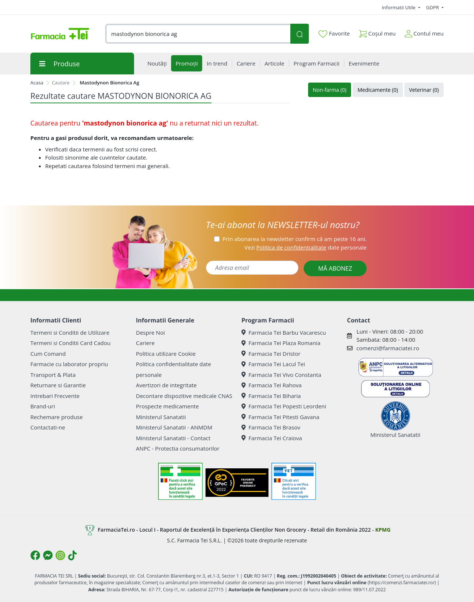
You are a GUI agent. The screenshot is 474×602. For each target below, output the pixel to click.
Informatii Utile (399, 7)
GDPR (433, 7)
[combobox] (197, 34)
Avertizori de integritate (166, 385)
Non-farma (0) (330, 89)
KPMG (382, 529)
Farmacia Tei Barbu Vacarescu (283, 332)
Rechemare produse (56, 417)
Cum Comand (48, 353)
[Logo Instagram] (60, 555)
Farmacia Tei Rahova (271, 385)
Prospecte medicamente (167, 406)
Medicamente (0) (377, 89)
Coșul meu (377, 32)
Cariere (145, 343)
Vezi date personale (305, 247)
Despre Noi (150, 332)
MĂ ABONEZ (335, 268)
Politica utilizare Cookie (166, 353)
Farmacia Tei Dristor (270, 353)
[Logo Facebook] (35, 555)
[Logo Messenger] (48, 555)
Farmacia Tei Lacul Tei (273, 364)
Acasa (36, 82)
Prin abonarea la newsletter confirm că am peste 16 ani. (295, 239)
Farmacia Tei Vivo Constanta (281, 374)
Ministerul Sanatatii (161, 417)
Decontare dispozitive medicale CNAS (184, 395)
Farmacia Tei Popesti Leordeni (283, 406)
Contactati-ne (47, 427)
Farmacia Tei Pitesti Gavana (280, 417)
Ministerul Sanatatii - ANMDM (174, 427)
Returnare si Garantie (58, 385)
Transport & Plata (53, 374)
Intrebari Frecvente (55, 395)
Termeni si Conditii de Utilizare (69, 332)
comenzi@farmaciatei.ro (387, 348)
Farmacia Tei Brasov (270, 427)
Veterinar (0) (424, 89)
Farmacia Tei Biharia (271, 395)
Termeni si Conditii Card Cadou (70, 343)
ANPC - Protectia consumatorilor (178, 448)
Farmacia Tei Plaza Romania (280, 343)
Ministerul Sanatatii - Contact (173, 438)
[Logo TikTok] (72, 555)
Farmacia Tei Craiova (271, 438)
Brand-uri (42, 406)
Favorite (334, 34)
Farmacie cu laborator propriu (69, 364)
